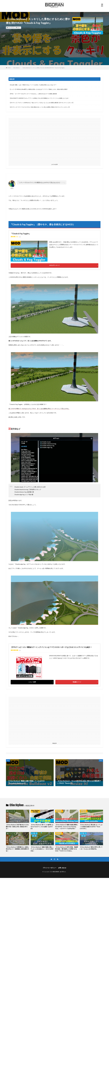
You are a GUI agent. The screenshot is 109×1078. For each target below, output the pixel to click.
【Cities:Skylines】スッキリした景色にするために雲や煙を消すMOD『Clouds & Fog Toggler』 (43, 67)
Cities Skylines (11, 27)
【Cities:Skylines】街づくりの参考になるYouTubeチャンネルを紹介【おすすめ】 (42, 826)
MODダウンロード (54, 265)
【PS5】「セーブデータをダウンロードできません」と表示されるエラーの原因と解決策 (33, 93)
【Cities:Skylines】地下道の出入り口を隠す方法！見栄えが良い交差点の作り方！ (17, 826)
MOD (18, 27)
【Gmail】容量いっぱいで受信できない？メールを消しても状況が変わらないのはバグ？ (32, 85)
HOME (9, 67)
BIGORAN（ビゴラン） (59, 871)
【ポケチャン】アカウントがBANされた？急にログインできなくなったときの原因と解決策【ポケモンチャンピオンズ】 (41, 102)
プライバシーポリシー (49, 868)
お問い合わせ (62, 868)
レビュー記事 (32, 682)
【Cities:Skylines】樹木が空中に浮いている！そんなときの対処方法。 (91, 848)
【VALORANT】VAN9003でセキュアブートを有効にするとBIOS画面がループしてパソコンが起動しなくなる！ (39, 98)
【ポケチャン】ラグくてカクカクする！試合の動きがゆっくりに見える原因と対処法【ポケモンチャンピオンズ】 (39, 107)
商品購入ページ (77, 682)
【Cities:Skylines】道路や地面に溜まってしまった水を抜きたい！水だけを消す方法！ (42, 849)
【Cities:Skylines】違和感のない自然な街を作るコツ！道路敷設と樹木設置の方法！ (17, 849)
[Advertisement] (54, 53)
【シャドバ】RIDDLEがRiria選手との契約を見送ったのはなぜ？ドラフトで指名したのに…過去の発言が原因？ (38, 89)
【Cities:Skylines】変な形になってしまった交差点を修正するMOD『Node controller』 (91, 826)
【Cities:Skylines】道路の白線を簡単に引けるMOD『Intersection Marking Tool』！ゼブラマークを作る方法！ (66, 826)
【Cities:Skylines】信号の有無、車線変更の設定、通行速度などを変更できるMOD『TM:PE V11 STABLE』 (66, 849)
